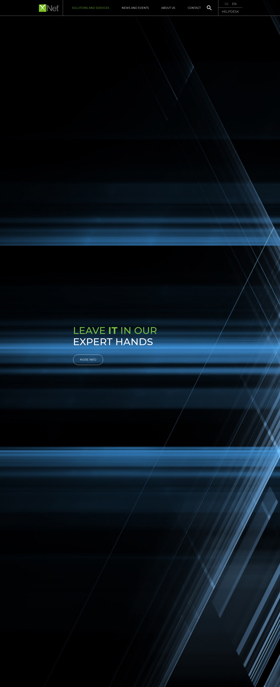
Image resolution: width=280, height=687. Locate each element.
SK (226, 4)
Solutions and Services (90, 8)
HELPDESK (230, 11)
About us (168, 8)
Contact (194, 8)
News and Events (135, 8)
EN (234, 4)
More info (88, 359)
